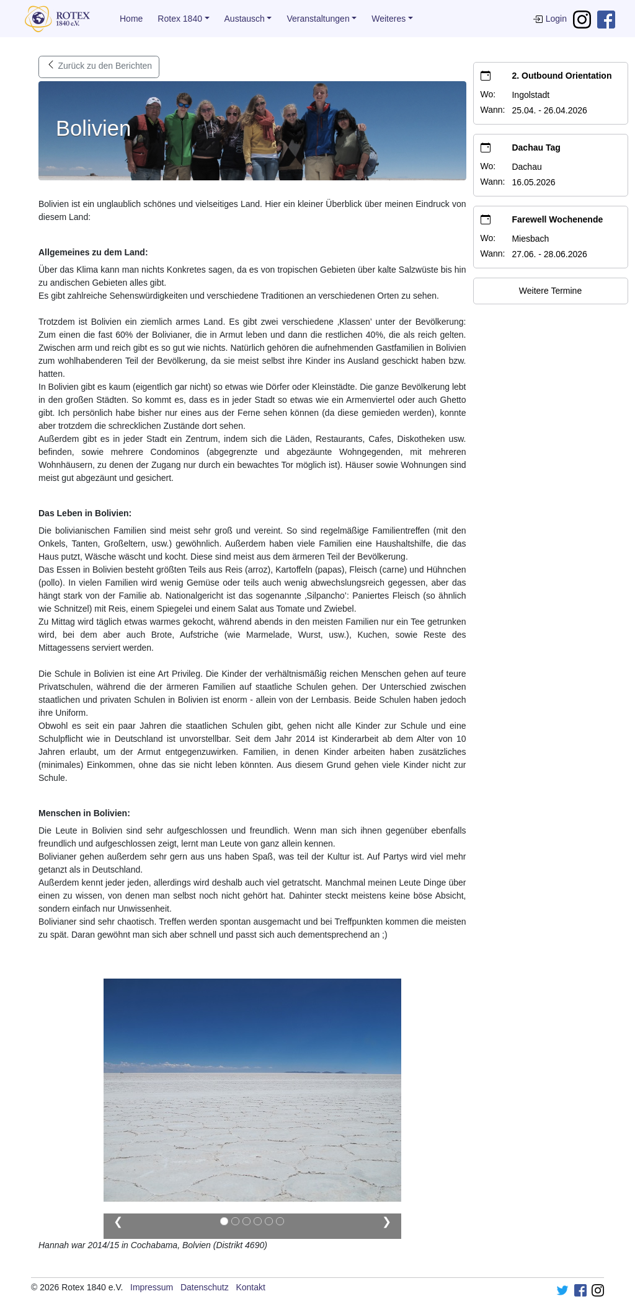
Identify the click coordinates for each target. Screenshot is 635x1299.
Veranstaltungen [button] (317, 19)
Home (131, 19)
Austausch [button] (244, 19)
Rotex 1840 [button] (180, 19)
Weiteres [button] (388, 19)
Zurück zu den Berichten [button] (99, 66)
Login (550, 19)
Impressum (151, 1287)
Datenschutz (204, 1287)
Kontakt (250, 1287)
